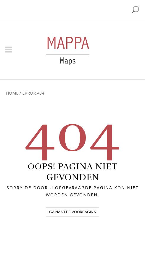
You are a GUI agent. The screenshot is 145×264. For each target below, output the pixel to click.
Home (12, 93)
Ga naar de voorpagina (72, 211)
